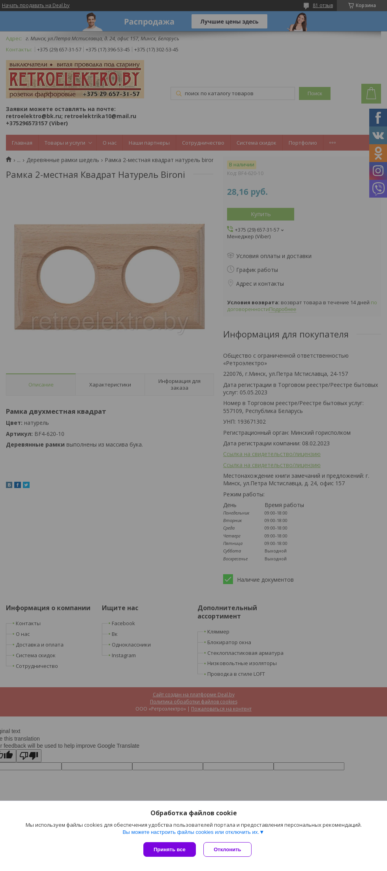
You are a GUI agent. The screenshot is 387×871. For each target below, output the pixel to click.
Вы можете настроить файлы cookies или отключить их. (190, 832)
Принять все (170, 849)
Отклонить (227, 849)
